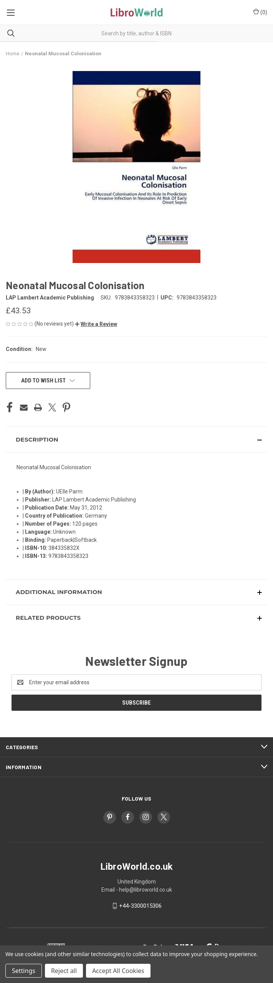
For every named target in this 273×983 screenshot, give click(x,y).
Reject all (64, 970)
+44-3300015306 (140, 905)
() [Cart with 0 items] (260, 11)
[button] (96, 324)
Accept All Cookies (118, 970)
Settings (23, 970)
